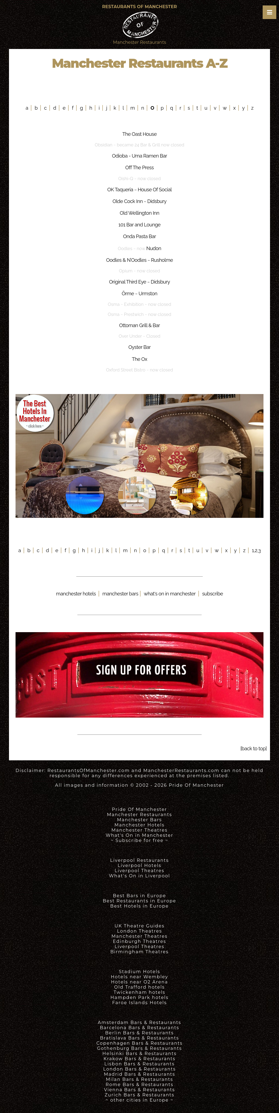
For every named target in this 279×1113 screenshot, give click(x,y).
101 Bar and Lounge (139, 224)
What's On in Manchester (139, 835)
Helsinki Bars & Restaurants (139, 1053)
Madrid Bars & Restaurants (139, 1074)
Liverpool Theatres (140, 870)
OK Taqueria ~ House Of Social (139, 189)
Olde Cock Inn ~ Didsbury (139, 201)
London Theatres (139, 931)
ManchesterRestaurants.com (181, 770)
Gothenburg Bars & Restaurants (139, 1048)
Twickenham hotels (139, 992)
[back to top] (253, 748)
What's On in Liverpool (139, 875)
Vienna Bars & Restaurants (139, 1089)
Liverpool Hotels (140, 865)
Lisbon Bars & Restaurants (139, 1063)
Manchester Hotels (139, 825)
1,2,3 (256, 550)
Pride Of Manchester (196, 785)
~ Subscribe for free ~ (139, 840)
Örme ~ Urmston (139, 293)
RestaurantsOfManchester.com (88, 770)
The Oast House (139, 134)
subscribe (212, 594)
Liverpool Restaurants (139, 860)
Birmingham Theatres (139, 951)
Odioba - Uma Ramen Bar (139, 156)
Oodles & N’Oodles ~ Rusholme (139, 260)
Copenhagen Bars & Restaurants (139, 1043)
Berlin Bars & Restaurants (139, 1032)
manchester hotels (76, 594)
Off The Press (139, 167)
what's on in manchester (170, 594)
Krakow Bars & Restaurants (139, 1058)
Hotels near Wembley (139, 976)
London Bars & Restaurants (139, 1069)
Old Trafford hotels (139, 987)
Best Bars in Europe (139, 895)
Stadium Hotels (139, 971)
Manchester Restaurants (139, 814)
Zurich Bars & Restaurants (139, 1094)
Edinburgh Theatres (139, 941)
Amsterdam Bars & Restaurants (139, 1022)
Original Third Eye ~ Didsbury (139, 282)
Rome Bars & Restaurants (140, 1084)
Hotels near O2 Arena (139, 982)
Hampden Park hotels (139, 997)
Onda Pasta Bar (139, 236)
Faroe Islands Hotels (139, 1002)
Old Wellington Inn (139, 213)
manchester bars (121, 594)
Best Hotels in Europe (139, 906)
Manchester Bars (139, 819)
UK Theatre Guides (139, 925)
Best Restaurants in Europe (139, 900)
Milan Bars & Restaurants (139, 1079)
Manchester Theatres (139, 830)
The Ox (139, 359)
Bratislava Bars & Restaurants (139, 1038)
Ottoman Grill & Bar (139, 325)
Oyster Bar (139, 347)
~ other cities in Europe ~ (139, 1100)
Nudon (153, 248)
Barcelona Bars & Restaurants (139, 1027)
